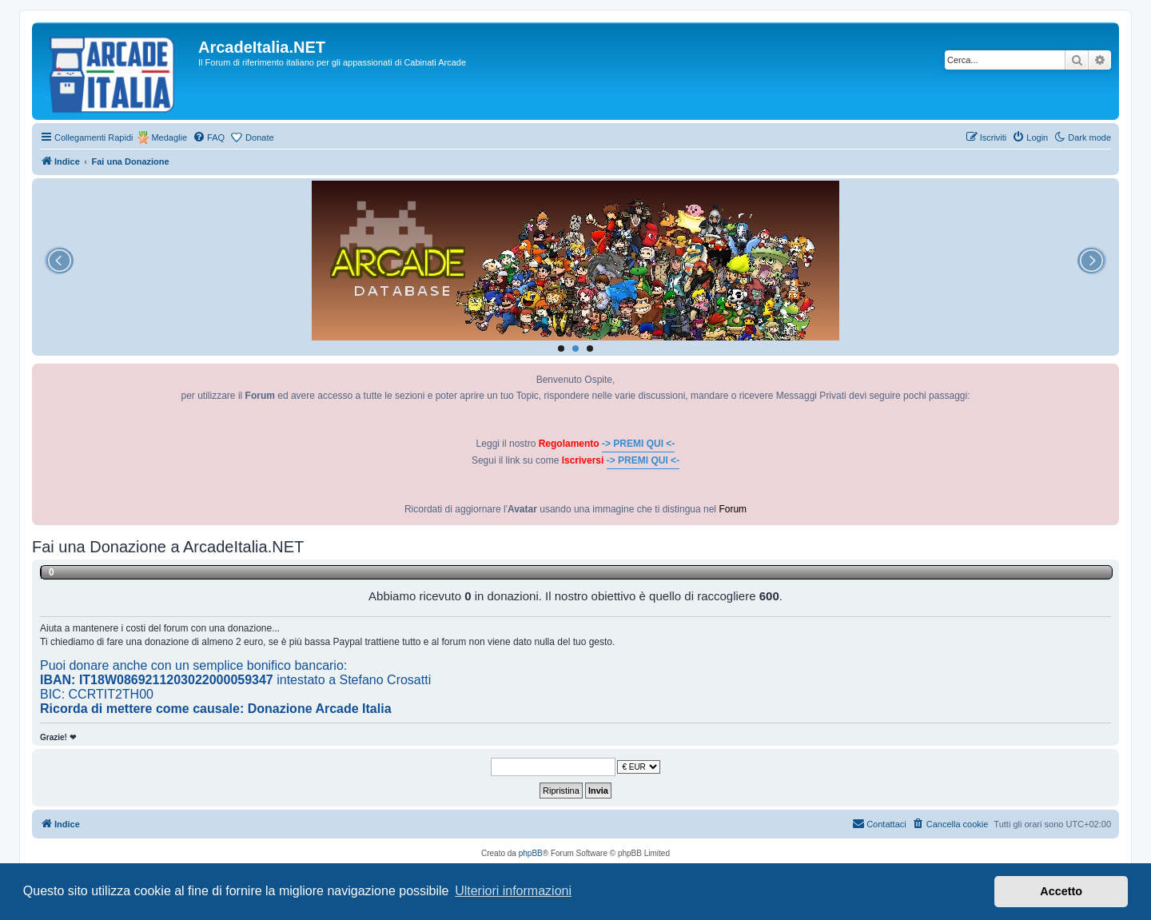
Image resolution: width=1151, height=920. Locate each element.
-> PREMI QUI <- (638, 443)
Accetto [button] (1061, 891)
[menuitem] (209, 137)
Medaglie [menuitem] (169, 137)
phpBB (531, 853)
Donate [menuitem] (259, 137)
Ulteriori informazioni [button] (513, 891)
